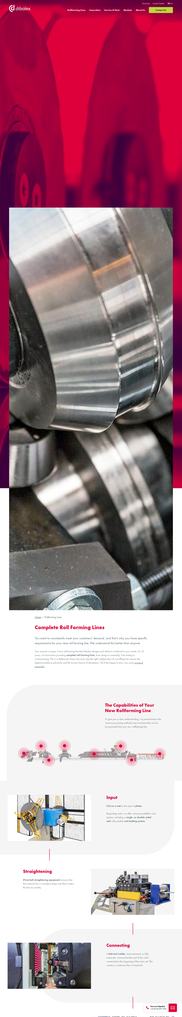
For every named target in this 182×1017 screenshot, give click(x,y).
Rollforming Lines (76, 11)
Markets (127, 11)
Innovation (94, 11)
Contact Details (158, 3)
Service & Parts (112, 11)
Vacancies (146, 3)
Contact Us (160, 11)
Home (38, 617)
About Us (140, 11)
